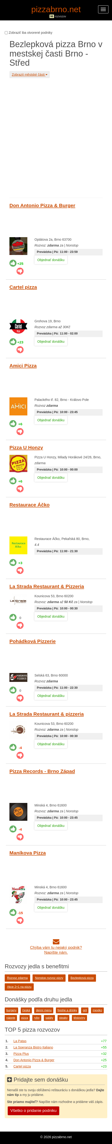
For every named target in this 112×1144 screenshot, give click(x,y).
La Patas (19, 1041)
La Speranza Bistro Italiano (33, 1047)
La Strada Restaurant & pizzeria (46, 714)
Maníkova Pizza (27, 852)
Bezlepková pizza (82, 978)
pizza (24, 1017)
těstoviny (79, 1017)
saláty (49, 1017)
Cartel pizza (23, 287)
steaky (63, 1017)
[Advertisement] (56, 137)
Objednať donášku (50, 260)
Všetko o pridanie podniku (33, 1110)
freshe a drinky (67, 1010)
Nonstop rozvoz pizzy (49, 978)
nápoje (10, 1017)
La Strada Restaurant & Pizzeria (46, 586)
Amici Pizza (23, 365)
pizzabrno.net (56, 9)
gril (85, 1010)
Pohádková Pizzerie (32, 641)
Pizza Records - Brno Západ (42, 771)
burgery (11, 1010)
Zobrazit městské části (29, 74)
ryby (37, 1017)
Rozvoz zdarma (17, 978)
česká (26, 1010)
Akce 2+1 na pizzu (19, 986)
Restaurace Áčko (29, 504)
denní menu (44, 1010)
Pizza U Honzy (26, 447)
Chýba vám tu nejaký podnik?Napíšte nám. (56, 947)
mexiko (97, 1010)
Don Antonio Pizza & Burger (42, 205)
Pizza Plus (21, 1054)
